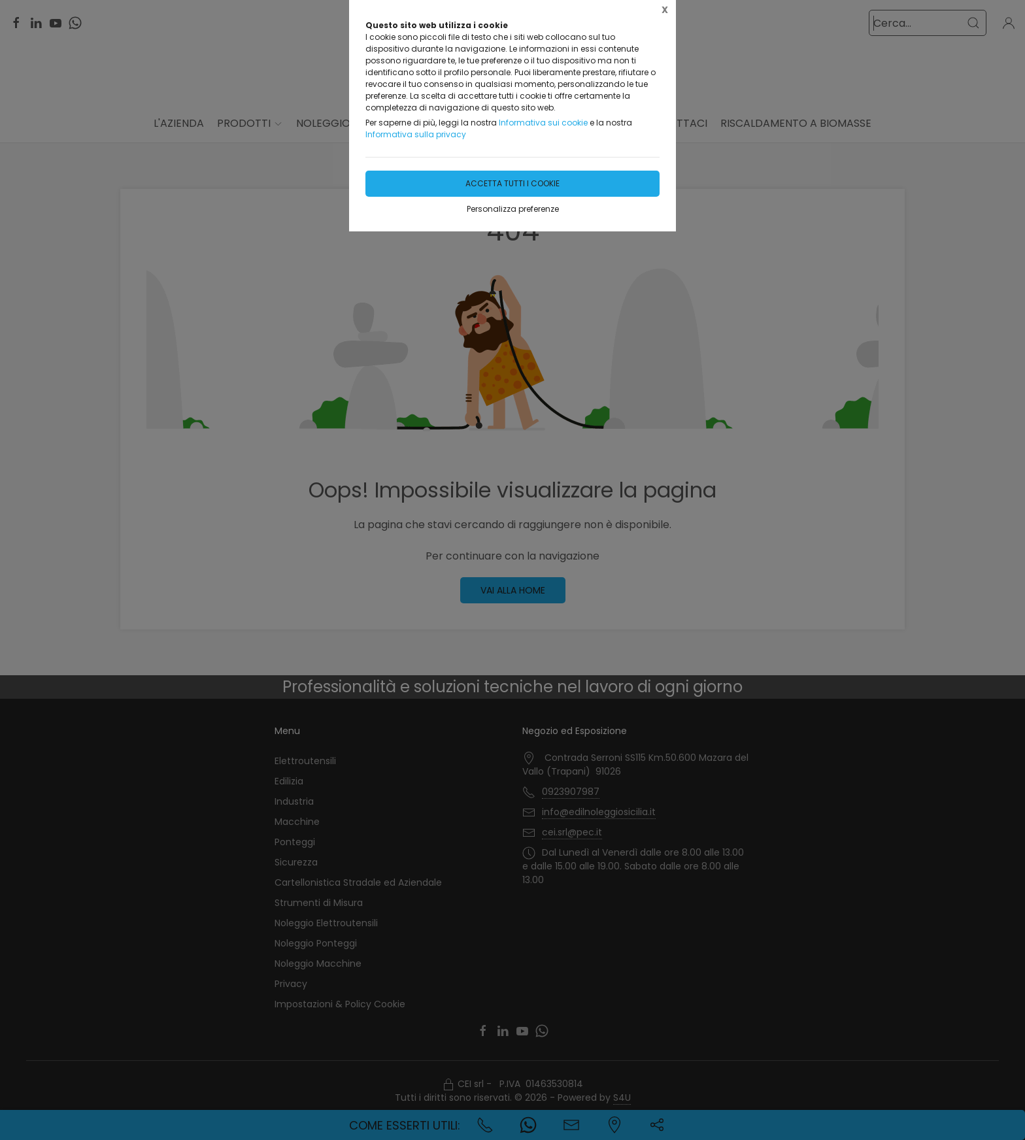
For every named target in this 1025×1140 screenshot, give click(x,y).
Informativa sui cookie (543, 122)
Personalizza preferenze (513, 208)
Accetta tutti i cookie (512, 183)
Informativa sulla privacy (415, 134)
